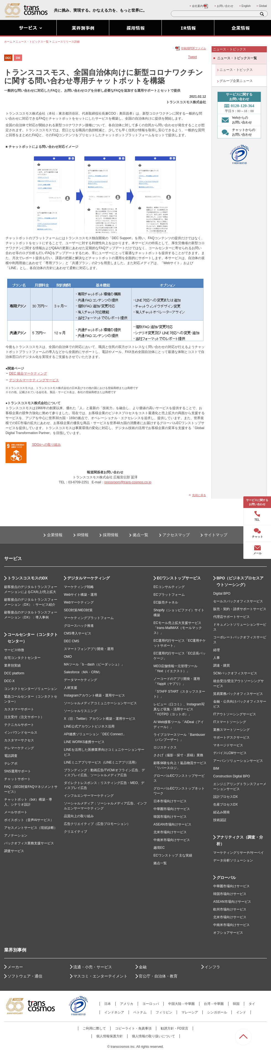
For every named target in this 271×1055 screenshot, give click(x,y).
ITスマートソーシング (229, 722)
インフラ (212, 967)
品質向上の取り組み (79, 816)
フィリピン (164, 1012)
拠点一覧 (140, 535)
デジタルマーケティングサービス (34, 380)
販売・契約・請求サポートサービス (239, 609)
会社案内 (200, 5)
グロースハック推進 (79, 626)
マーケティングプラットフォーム (89, 618)
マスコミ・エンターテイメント (100, 976)
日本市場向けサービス (170, 801)
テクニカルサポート (19, 725)
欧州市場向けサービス (229, 909)
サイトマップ (215, 535)
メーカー (15, 967)
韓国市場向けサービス (170, 817)
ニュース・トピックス (236, 70)
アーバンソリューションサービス (238, 761)
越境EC (159, 848)
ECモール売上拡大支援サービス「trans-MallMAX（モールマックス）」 (177, 628)
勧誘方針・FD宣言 (174, 1028)
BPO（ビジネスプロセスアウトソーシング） (240, 581)
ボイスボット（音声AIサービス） (29, 820)
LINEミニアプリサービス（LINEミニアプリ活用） (101, 762)
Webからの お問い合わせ (235, 119)
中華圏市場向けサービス (171, 809)
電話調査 (10, 756)
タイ (252, 1004)
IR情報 (82, 535)
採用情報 (110, 535)
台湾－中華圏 (214, 1004)
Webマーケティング (79, 602)
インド (241, 1012)
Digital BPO (221, 593)
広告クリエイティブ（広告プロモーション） (97, 824)
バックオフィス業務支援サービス (29, 843)
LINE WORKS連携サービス (84, 742)
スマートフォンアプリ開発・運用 (89, 649)
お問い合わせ (225, 5)
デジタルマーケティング (88, 578)
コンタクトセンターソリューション (30, 689)
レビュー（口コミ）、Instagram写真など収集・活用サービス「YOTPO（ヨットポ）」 (179, 709)
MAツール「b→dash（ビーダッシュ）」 (94, 664)
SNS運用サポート (17, 771)
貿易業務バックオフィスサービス (238, 694)
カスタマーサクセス (19, 740)
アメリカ (126, 1004)
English (246, 5)
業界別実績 (12, 665)
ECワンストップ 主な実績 (172, 855)
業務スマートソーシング (231, 730)
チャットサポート (17, 779)
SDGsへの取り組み (46, 445)
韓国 (236, 1004)
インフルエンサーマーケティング (89, 796)
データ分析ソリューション (233, 860)
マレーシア (189, 1012)
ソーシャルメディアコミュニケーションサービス (100, 703)
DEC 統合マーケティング (28, 373)
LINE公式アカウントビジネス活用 (89, 726)
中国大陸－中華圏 (181, 1004)
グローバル (226, 877)
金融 (143, 967)
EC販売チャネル (165, 602)
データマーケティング (80, 680)
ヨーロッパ (150, 1004)
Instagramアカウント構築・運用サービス (94, 695)
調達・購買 (221, 665)
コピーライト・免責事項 (133, 1028)
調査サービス (14, 851)
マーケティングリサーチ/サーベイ (238, 853)
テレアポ (10, 763)
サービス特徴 (14, 650)
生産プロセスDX (225, 804)
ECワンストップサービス (179, 578)
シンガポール (217, 1012)
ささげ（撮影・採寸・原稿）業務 (178, 755)
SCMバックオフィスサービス (235, 673)
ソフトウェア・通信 (24, 976)
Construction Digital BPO (231, 776)
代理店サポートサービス (231, 617)
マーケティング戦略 (79, 587)
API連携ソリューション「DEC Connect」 (95, 734)
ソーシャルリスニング (80, 711)
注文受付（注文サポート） (24, 717)
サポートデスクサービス (231, 737)
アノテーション (15, 835)
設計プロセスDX (225, 797)
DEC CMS (71, 641)
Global (263, 5)
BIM (216, 768)
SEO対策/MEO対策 (78, 610)
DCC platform (14, 673)
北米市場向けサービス (170, 832)
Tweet (192, 57)
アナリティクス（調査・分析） (240, 840)
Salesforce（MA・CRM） (83, 672)
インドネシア (114, 1012)
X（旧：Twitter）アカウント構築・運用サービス (100, 719)
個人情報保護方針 (109, 1036)
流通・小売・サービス (92, 967)
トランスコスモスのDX (27, 578)
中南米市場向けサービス (171, 840)
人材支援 (70, 688)
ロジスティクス (165, 747)
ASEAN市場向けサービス (172, 824)
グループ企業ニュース (236, 81)
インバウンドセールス (20, 732)
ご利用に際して (94, 1028)
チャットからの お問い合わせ (237, 132)
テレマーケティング (19, 748)
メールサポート (15, 812)
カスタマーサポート (19, 709)
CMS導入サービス (77, 633)
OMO (68, 657)
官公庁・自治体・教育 (158, 976)
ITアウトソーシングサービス (234, 714)
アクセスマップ (176, 535)
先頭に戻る (199, 495)
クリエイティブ (75, 832)
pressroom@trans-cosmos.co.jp (128, 482)
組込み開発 (221, 812)
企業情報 (54, 535)
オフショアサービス (228, 933)
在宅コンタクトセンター (22, 658)
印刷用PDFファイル (193, 48)
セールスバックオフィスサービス (238, 601)
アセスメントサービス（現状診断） (30, 828)
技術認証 (219, 820)
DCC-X (9, 681)
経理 (216, 650)
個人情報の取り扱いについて (153, 1036)
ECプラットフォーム (169, 595)
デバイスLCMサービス (230, 753)
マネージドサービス (228, 745)
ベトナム (140, 1012)
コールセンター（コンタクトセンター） (32, 637)
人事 (216, 658)
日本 (107, 1004)
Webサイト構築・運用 (80, 595)
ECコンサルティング (169, 587)
